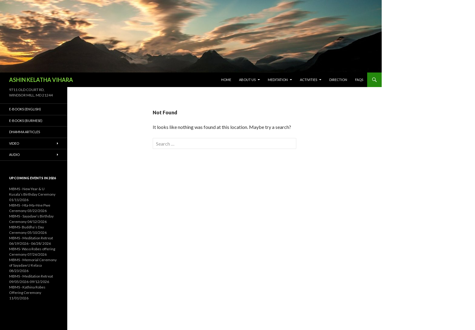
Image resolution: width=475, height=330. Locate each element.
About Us (247, 80)
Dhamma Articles (24, 132)
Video (14, 143)
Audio (14, 155)
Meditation (278, 80)
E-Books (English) (25, 109)
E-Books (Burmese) (25, 121)
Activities (308, 80)
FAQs (359, 80)
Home (226, 80)
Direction (338, 80)
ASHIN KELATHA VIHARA (41, 79)
